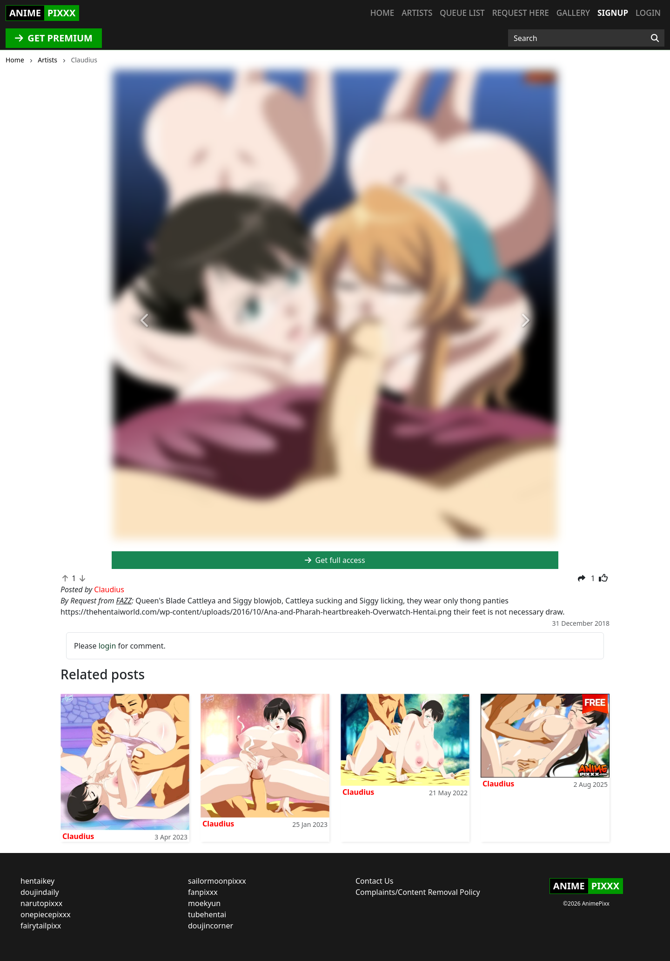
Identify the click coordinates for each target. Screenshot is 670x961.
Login (648, 12)
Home (382, 12)
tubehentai (207, 914)
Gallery (573, 12)
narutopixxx (41, 903)
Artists (417, 12)
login (107, 646)
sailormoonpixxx (217, 881)
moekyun (204, 903)
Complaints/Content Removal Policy (417, 892)
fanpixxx (203, 892)
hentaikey (37, 881)
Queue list (462, 12)
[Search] (654, 38)
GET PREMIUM (54, 38)
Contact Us (374, 881)
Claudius (78, 836)
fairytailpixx (40, 925)
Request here (520, 12)
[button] (145, 321)
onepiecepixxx (45, 914)
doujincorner (210, 925)
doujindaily (39, 892)
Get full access (335, 560)
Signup (612, 12)
